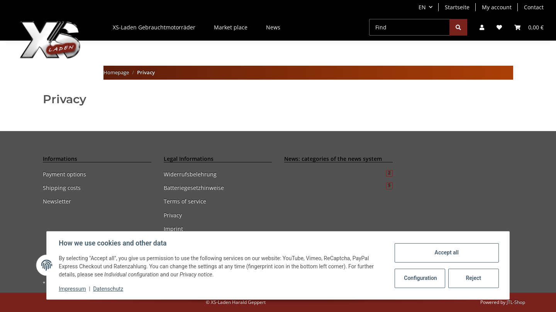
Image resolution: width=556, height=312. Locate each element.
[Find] (409, 27)
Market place (230, 27)
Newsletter (57, 201)
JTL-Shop (516, 302)
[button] (481, 27)
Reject (473, 278)
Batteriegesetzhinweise (194, 187)
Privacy (173, 215)
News (273, 27)
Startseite (457, 7)
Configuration (420, 278)
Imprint (173, 228)
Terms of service (185, 201)
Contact (534, 7)
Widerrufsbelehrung (190, 174)
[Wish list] (499, 27)
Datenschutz (108, 289)
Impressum (72, 289)
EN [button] (422, 7)
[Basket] (529, 27)
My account (497, 7)
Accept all (446, 252)
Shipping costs (62, 187)
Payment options (64, 174)
